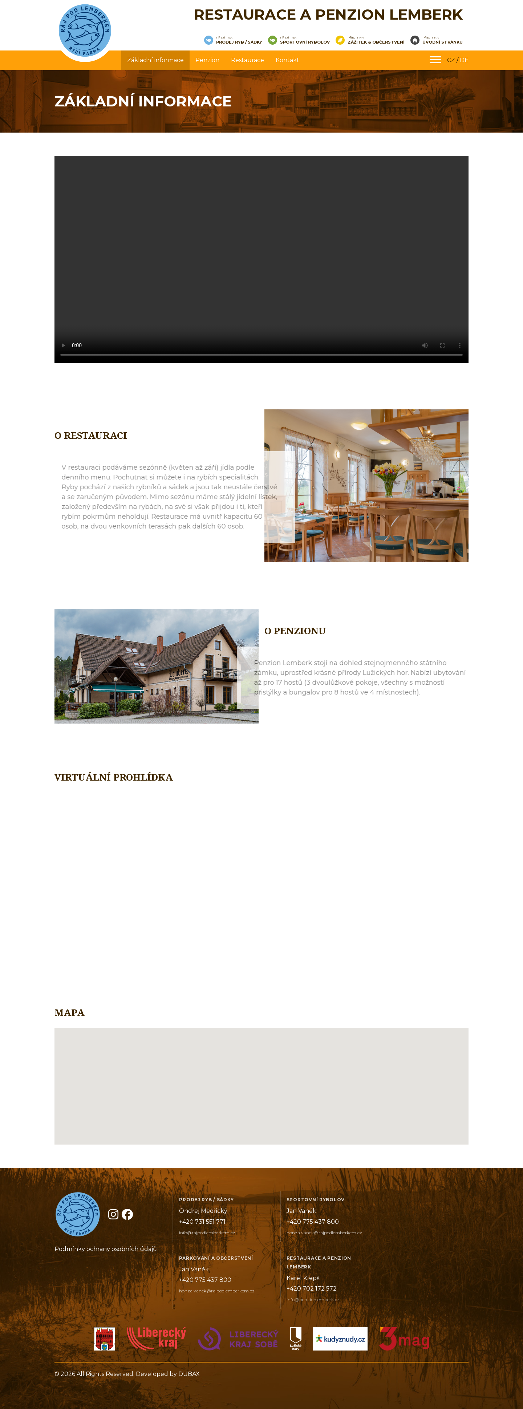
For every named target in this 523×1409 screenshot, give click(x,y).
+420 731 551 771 (202, 1221)
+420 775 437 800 (313, 1221)
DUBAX (189, 1373)
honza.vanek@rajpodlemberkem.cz (324, 1232)
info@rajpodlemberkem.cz (207, 1232)
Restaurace (247, 60)
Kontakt (287, 60)
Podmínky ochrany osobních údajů (105, 1249)
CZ (451, 60)
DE (464, 60)
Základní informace (155, 60)
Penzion (207, 60)
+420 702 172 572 (312, 1288)
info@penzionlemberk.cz (313, 1299)
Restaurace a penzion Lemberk (328, 14)
